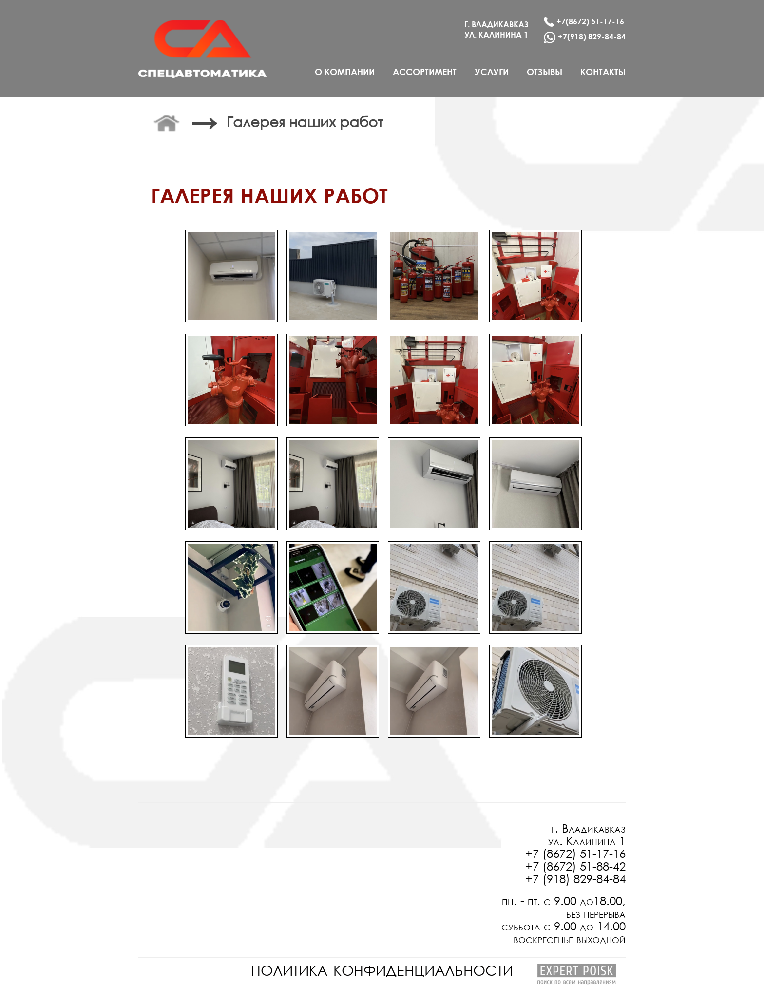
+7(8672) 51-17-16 (584, 22)
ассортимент (425, 71)
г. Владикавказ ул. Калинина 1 (587, 834)
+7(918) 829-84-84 (585, 37)
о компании (345, 71)
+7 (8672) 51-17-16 (575, 853)
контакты (603, 71)
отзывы (544, 71)
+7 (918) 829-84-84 (575, 878)
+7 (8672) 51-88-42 (575, 865)
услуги (492, 71)
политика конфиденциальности (382, 967)
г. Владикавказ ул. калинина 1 (496, 29)
